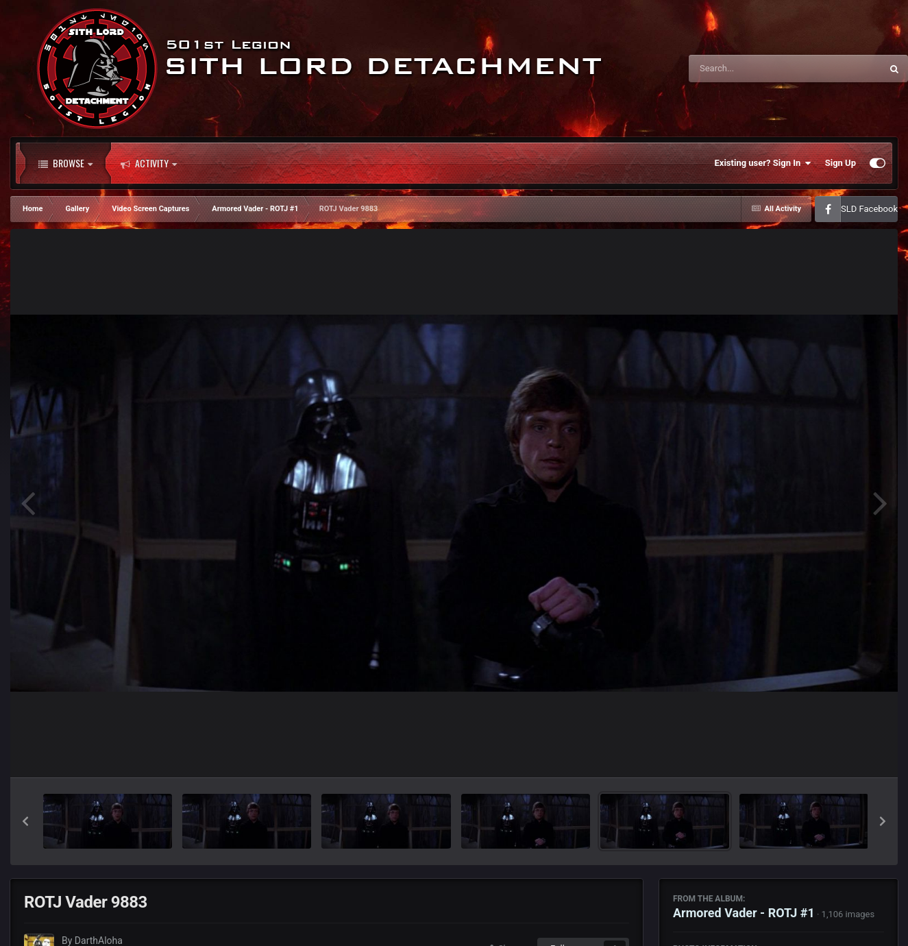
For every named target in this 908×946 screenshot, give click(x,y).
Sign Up (840, 163)
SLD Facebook (869, 209)
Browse (65, 163)
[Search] (750, 68)
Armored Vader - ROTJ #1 (744, 913)
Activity (148, 163)
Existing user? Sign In (763, 163)
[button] (25, 821)
